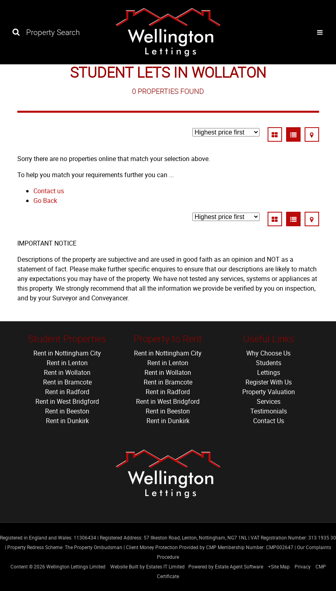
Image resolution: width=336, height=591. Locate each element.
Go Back (45, 200)
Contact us (48, 190)
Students (268, 362)
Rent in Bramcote (67, 382)
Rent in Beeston (67, 411)
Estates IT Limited (165, 566)
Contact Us (268, 420)
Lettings (268, 372)
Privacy (303, 566)
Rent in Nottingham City (67, 353)
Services (268, 401)
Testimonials (268, 411)
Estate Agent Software (239, 566)
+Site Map (279, 566)
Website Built (124, 566)
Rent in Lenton (67, 362)
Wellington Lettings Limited (75, 566)
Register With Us (268, 382)
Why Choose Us (268, 353)
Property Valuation (268, 391)
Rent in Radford (67, 391)
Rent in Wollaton (67, 372)
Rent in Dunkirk (67, 420)
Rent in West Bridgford (67, 401)
